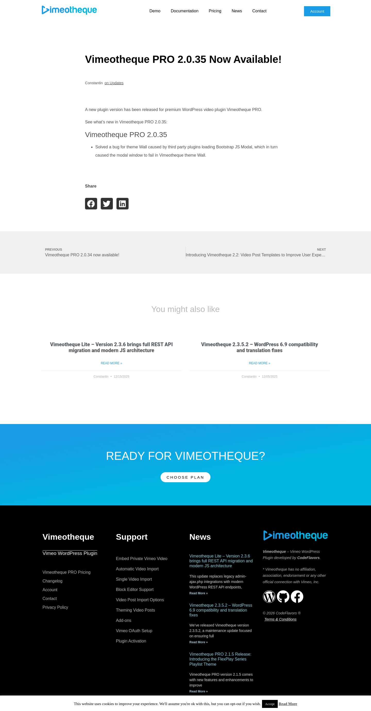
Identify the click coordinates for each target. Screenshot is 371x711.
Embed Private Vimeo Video (141, 558)
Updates (117, 83)
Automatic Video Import (137, 569)
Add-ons (123, 620)
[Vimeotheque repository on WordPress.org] (269, 596)
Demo (155, 11)
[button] (91, 203)
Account (50, 590)
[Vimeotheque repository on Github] (283, 596)
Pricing (215, 11)
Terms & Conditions (280, 619)
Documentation (185, 11)
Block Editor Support (135, 589)
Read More (288, 704)
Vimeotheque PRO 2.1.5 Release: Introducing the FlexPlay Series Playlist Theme (220, 659)
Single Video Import (134, 579)
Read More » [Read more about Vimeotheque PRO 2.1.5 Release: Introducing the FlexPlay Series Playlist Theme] (198, 691)
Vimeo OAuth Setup (134, 631)
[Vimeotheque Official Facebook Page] (297, 596)
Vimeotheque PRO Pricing (66, 572)
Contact (259, 11)
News (237, 11)
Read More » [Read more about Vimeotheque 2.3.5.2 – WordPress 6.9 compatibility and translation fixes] (259, 363)
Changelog (52, 581)
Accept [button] (270, 704)
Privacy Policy (55, 607)
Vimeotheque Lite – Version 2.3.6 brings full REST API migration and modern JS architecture (111, 347)
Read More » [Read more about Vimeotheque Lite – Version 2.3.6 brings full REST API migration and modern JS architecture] (111, 363)
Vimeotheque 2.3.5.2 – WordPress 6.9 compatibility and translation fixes (259, 347)
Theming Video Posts (135, 610)
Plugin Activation (131, 641)
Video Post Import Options (140, 600)
